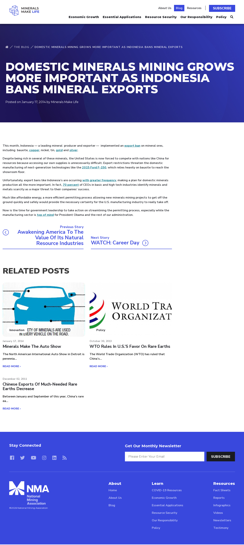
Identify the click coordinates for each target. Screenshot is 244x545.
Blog (180, 8)
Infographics (221, 506)
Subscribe (222, 8)
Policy (221, 16)
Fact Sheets (221, 491)
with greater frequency (99, 180)
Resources (195, 8)
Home (113, 491)
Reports (219, 498)
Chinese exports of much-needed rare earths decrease (41, 387)
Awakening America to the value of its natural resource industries (50, 237)
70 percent (71, 185)
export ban (132, 146)
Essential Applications (122, 16)
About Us (165, 8)
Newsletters (222, 521)
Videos (218, 513)
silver (73, 150)
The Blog (21, 47)
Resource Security (161, 16)
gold (59, 150)
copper (34, 150)
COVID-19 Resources (167, 491)
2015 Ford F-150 (94, 167)
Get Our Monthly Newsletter (153, 446)
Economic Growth (84, 16)
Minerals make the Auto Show (32, 347)
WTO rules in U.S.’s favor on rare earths (130, 347)
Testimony (220, 528)
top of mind (45, 215)
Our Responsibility (196, 16)
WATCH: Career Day (116, 243)
